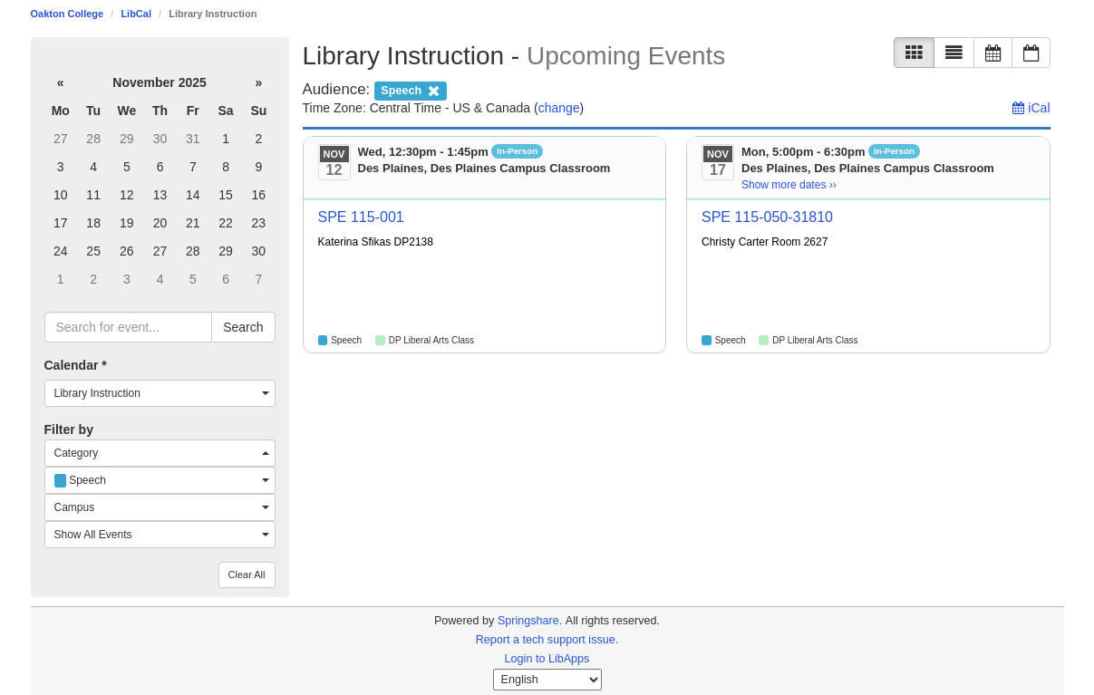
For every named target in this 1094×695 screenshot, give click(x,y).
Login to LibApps (547, 658)
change (559, 108)
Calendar (75, 365)
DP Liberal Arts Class (431, 340)
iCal (1031, 108)
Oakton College (67, 13)
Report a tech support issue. (547, 639)
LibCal (136, 13)
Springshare (528, 620)
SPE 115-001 (361, 217)
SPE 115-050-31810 (767, 217)
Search (243, 327)
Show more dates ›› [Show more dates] (789, 185)
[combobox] (160, 393)
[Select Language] (547, 679)
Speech (346, 340)
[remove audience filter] (410, 89)
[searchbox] (128, 327)
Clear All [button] (247, 574)
